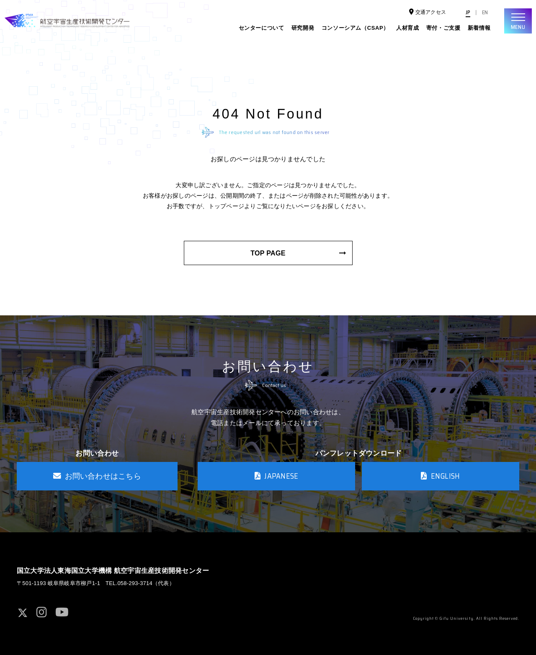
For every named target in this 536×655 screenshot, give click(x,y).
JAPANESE (276, 476)
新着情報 (479, 28)
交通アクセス (428, 12)
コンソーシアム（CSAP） (355, 28)
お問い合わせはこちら (97, 476)
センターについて (261, 28)
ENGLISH (440, 476)
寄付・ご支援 (443, 28)
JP (468, 12)
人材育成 (407, 28)
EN (485, 12)
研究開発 (302, 28)
